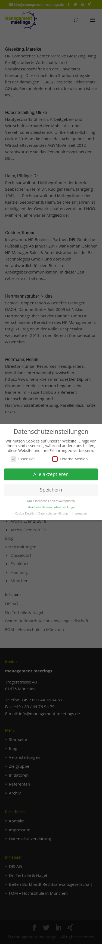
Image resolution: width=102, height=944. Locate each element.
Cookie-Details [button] (25, 513)
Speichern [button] (51, 489)
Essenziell (23, 458)
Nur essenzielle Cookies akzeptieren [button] (51, 501)
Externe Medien (70, 458)
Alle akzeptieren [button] (51, 474)
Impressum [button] (79, 513)
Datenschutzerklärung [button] (53, 513)
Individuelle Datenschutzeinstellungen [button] (51, 507)
